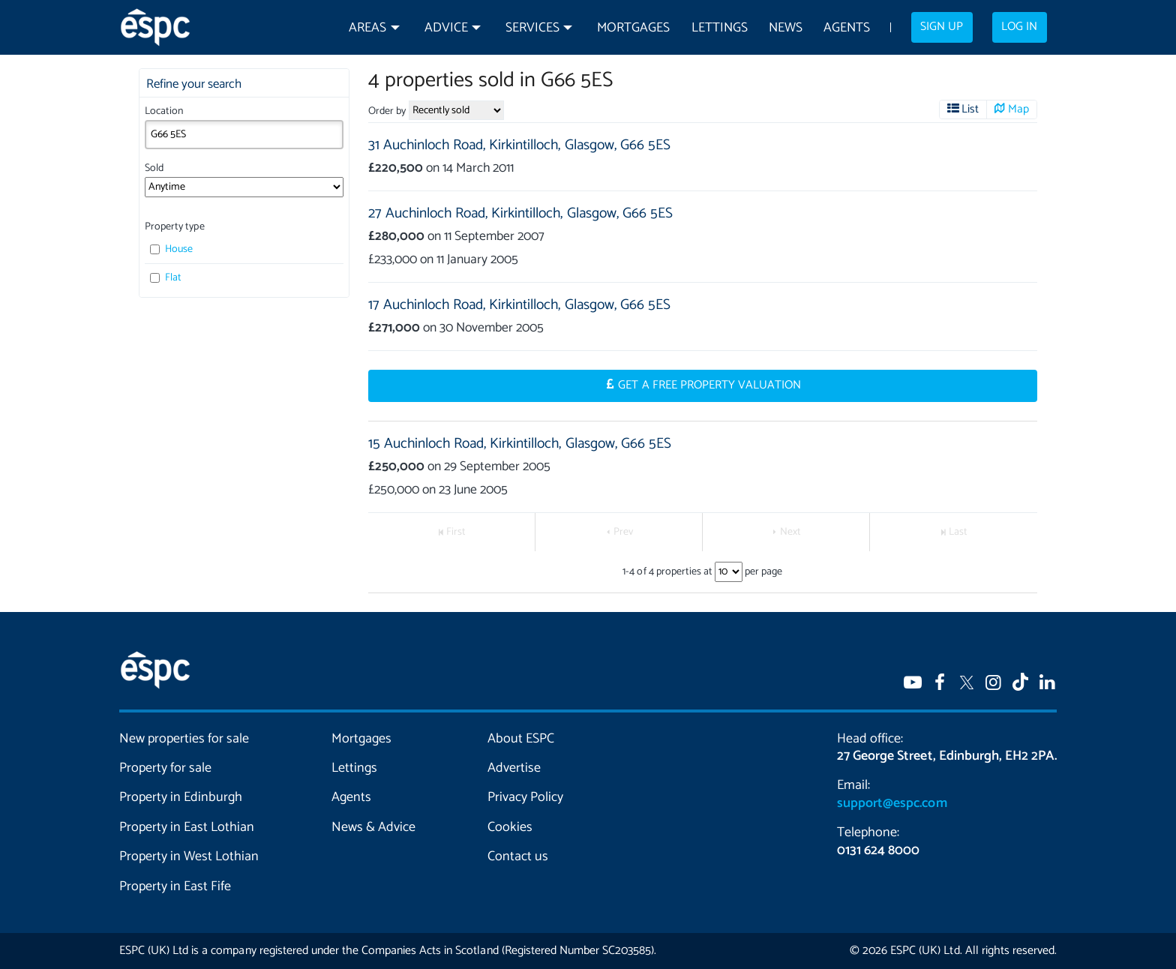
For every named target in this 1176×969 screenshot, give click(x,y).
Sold (154, 168)
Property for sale (165, 768)
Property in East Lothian (187, 827)
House (171, 249)
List (970, 109)
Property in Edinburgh (180, 797)
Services (533, 28)
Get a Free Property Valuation (709, 385)
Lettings (720, 28)
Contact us (518, 856)
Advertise (514, 768)
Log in (1019, 27)
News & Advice (374, 827)
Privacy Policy (525, 797)
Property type (174, 227)
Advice (446, 28)
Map (1018, 109)
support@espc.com (891, 803)
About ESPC (521, 739)
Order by (387, 111)
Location (164, 111)
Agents (847, 28)
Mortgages (633, 28)
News (785, 28)
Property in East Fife (175, 886)
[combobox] (244, 134)
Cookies (510, 827)
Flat (166, 277)
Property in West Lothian (189, 856)
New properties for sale (184, 739)
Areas (367, 28)
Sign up (941, 27)
